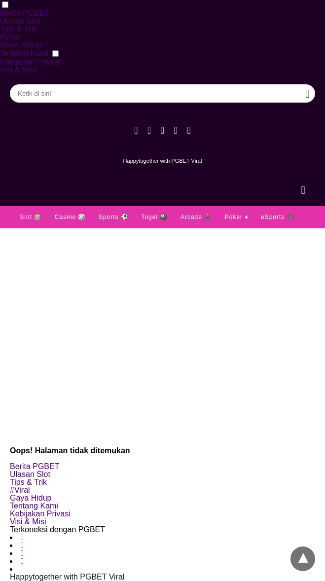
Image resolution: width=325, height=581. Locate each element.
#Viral (10, 37)
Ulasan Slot (20, 21)
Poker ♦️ (237, 217)
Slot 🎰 (31, 217)
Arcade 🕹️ (196, 217)
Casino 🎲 (70, 217)
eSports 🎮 (278, 217)
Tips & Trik (18, 29)
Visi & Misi (18, 70)
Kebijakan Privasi (30, 62)
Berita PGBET (24, 13)
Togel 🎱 (154, 217)
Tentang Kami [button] (24, 53)
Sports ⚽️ (114, 217)
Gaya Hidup (21, 44)
